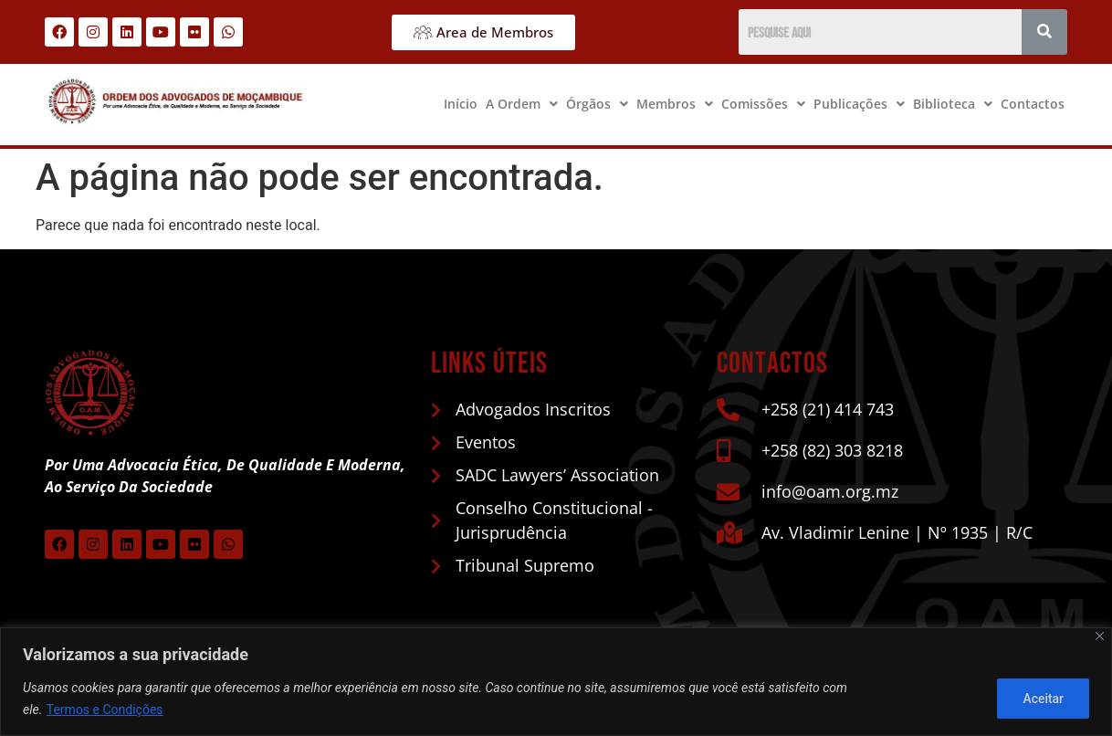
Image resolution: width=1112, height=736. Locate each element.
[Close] (1100, 636)
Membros (674, 103)
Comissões (763, 103)
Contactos (1033, 103)
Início (460, 103)
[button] (522, 104)
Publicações (859, 103)
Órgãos (597, 103)
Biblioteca (952, 103)
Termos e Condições (105, 709)
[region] (556, 681)
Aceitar (1042, 698)
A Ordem (522, 103)
